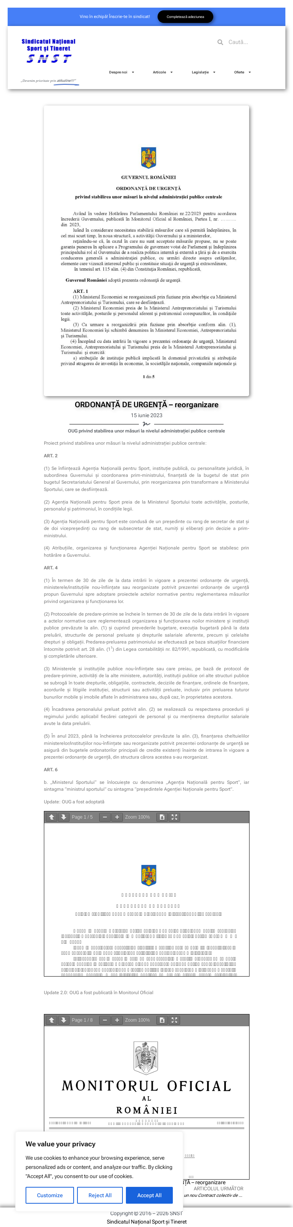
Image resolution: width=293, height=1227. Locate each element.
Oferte (242, 72)
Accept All (149, 1195)
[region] (99, 1171)
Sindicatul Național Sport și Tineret (147, 1222)
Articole (163, 72)
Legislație (204, 72)
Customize (50, 1195)
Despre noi (122, 72)
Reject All (100, 1195)
